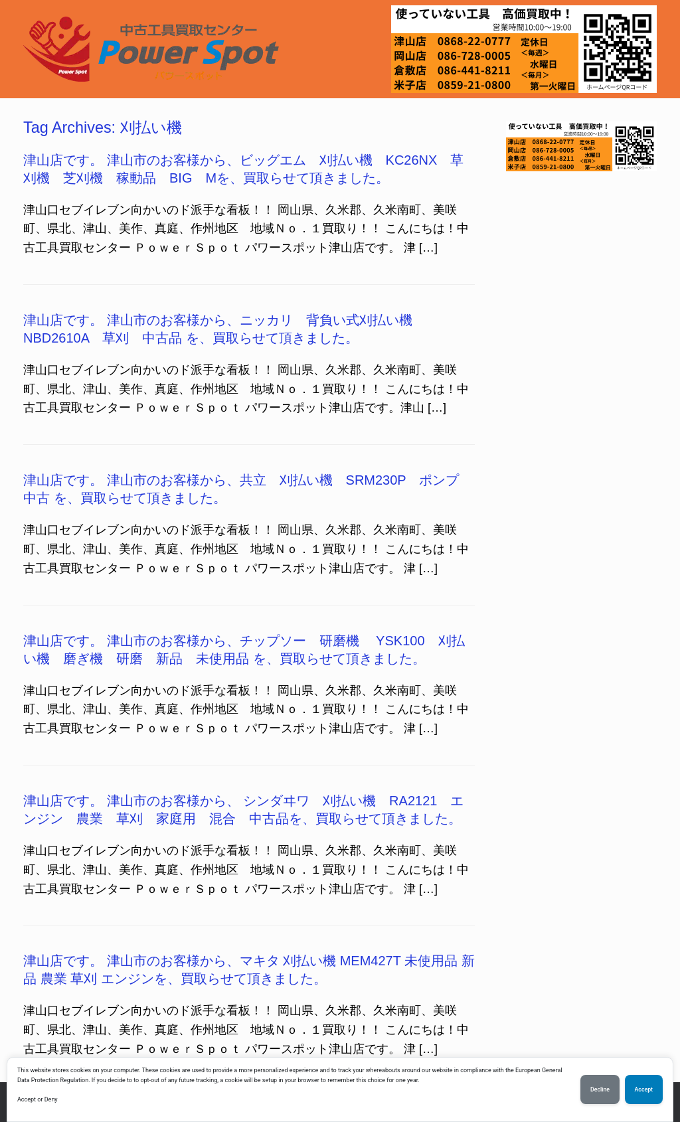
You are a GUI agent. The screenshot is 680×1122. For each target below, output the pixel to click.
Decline (600, 1089)
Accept (644, 1089)
